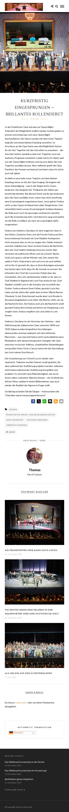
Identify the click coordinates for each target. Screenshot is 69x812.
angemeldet (21, 702)
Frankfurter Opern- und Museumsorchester (30, 415)
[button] (33, 401)
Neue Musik (30, 440)
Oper (43, 440)
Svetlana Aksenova (37, 420)
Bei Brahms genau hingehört (19, 779)
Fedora (13, 409)
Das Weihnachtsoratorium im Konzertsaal (26, 770)
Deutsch (16, 732)
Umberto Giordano (16, 425)
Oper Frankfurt (15, 420)
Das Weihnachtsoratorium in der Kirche (24, 762)
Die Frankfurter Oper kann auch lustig (31, 550)
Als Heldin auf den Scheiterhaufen (28, 673)
